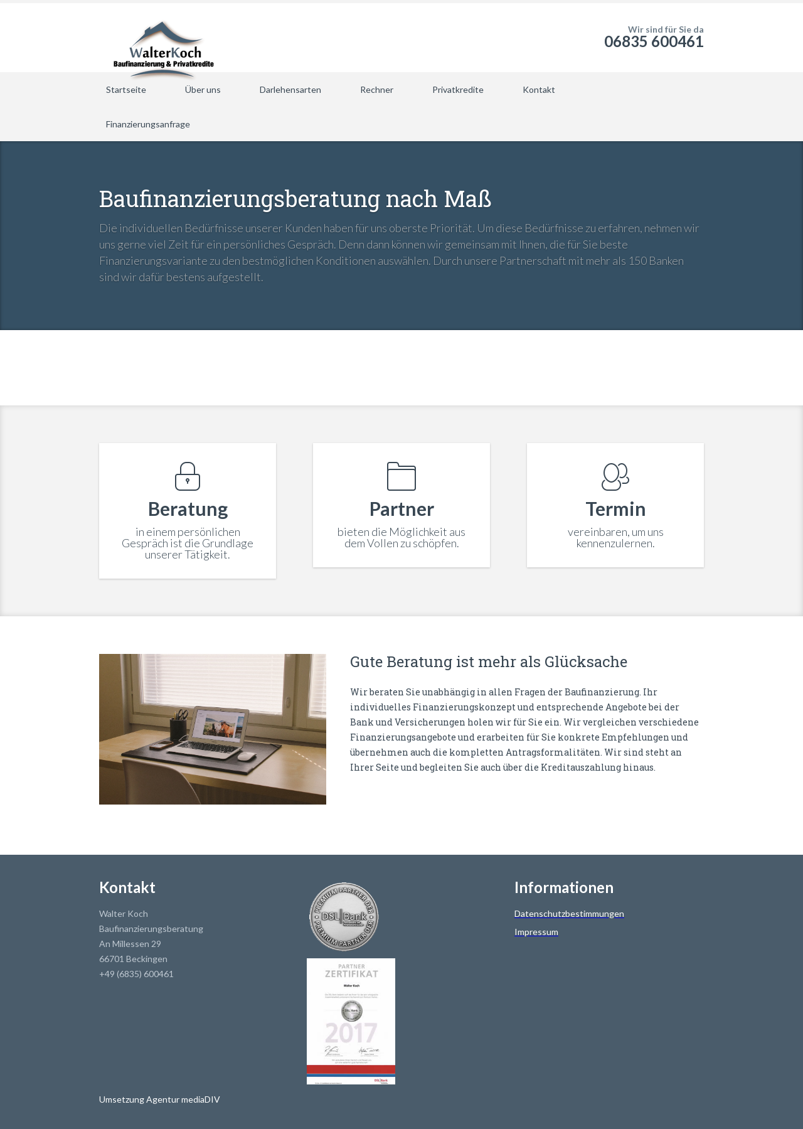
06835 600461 (654, 41)
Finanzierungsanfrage (148, 124)
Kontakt (539, 89)
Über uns (203, 89)
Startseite (126, 89)
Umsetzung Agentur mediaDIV (159, 1099)
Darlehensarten (290, 89)
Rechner (376, 89)
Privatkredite (458, 89)
